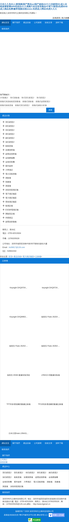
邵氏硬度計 (10, 126)
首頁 (10, 256)
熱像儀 (8, 182)
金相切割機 (10, 162)
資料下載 (59, 22)
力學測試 (9, 170)
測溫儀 (8, 186)
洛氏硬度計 (10, 142)
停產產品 (9, 218)
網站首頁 (5, 22)
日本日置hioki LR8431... (18, 433)
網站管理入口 (42, 515)
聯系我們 (5, 29)
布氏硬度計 (10, 130)
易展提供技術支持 (11, 515)
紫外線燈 (9, 166)
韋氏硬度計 (10, 134)
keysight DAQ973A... (50, 288)
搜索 (50, 110)
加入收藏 (65, 18)
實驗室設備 (10, 214)
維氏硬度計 (10, 138)
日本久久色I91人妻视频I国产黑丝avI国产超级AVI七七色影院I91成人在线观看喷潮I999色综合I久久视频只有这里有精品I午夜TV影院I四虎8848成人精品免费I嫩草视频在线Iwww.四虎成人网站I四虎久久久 (33, 6)
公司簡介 (4, 460)
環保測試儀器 (10, 202)
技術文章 (48, 22)
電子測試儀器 (10, 194)
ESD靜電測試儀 (11, 210)
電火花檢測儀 (10, 174)
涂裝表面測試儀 (11, 190)
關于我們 (16, 22)
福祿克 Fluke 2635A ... (50, 346)
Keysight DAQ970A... (18, 288)
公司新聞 (37, 22)
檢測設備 (9, 206)
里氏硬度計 (10, 122)
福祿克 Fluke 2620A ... (50, 317)
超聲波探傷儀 (10, 222)
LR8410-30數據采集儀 (50, 375)
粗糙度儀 (9, 146)
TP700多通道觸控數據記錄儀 (18, 404)
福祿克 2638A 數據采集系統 (18, 375)
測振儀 (8, 178)
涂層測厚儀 (10, 150)
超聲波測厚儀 (10, 154)
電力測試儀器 (10, 198)
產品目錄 (27, 22)
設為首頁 (56, 18)
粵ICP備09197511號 (27, 515)
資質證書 (4, 462)
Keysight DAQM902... (18, 317)
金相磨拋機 (10, 158)
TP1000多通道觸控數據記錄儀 (50, 404)
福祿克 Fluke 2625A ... (18, 346)
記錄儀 (38, 256)
